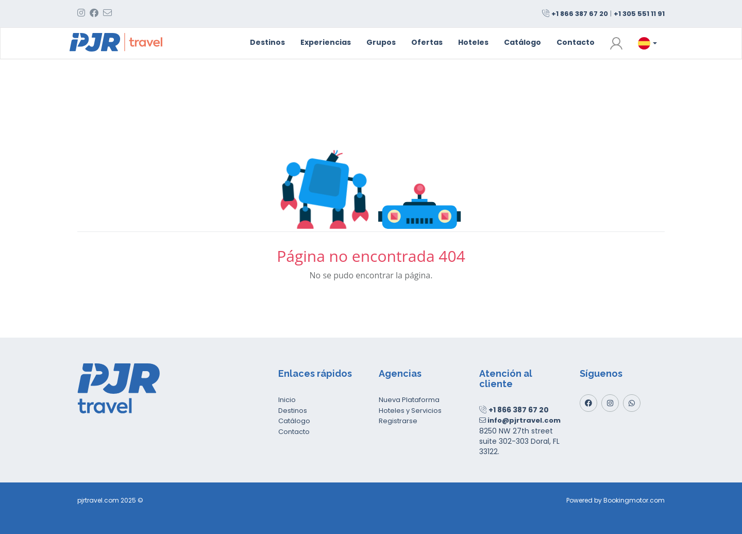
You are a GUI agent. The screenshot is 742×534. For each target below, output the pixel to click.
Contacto (575, 42)
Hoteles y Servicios (410, 410)
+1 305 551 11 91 (639, 14)
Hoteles (473, 42)
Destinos (267, 42)
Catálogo (522, 42)
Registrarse (398, 421)
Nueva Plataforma (409, 400)
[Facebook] (588, 403)
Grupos (381, 42)
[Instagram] (610, 403)
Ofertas (427, 42)
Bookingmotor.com (634, 500)
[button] (616, 43)
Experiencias (325, 42)
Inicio (287, 400)
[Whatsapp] (631, 403)
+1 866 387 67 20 (579, 14)
